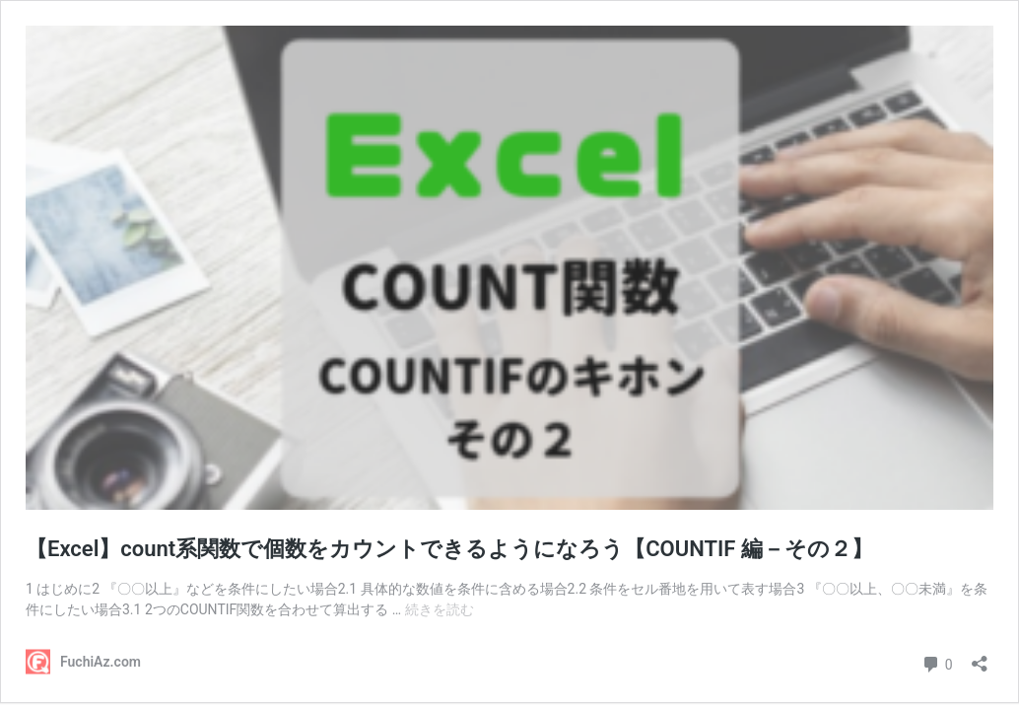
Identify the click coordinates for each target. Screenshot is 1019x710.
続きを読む (439, 609)
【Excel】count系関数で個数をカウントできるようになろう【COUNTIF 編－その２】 (449, 548)
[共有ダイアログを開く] (979, 657)
